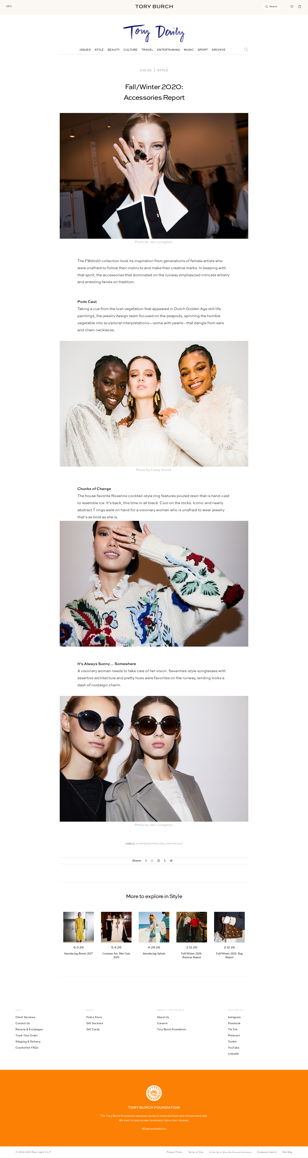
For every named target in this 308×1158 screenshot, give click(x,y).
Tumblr (232, 1041)
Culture (131, 50)
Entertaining (168, 50)
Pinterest (234, 1035)
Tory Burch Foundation (171, 1029)
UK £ (9, 6)
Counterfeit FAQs (27, 1047)
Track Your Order (27, 1035)
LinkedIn (233, 1053)
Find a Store (94, 1017)
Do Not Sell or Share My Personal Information (230, 1152)
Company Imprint (267, 1152)
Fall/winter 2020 (171, 844)
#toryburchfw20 (147, 844)
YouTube (233, 1047)
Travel (147, 50)
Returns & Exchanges (29, 1029)
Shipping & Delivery (28, 1041)
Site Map (287, 1152)
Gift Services (94, 1023)
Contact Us (23, 1023)
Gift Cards (93, 1029)
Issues (85, 50)
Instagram (234, 1017)
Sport (203, 50)
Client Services (25, 1017)
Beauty (114, 50)
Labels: (130, 844)
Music (189, 50)
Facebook (234, 1023)
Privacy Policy (174, 1152)
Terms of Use (196, 1152)
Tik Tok (233, 1029)
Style (99, 50)
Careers (162, 1023)
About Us (163, 1017)
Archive (219, 50)
